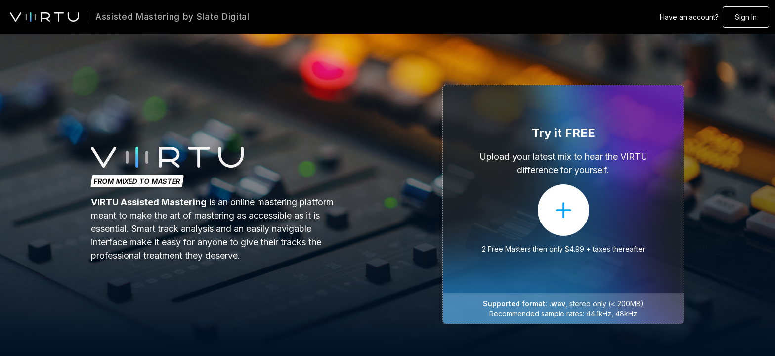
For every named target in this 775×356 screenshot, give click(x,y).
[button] (563, 204)
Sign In (746, 17)
